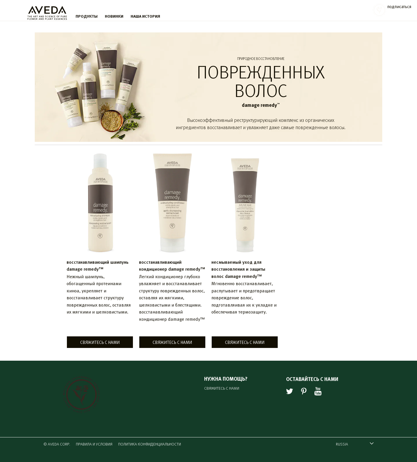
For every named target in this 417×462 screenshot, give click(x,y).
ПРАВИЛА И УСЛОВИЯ (94, 444)
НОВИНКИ (114, 16)
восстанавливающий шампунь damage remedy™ (98, 265)
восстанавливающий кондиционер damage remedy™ (172, 265)
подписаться (399, 6)
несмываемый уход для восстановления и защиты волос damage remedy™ (238, 268)
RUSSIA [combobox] (352, 444)
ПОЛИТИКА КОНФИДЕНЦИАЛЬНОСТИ (149, 444)
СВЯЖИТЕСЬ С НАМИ (100, 342)
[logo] (47, 11)
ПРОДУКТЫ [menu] (87, 16)
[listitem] (100, 251)
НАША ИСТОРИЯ (145, 16)
